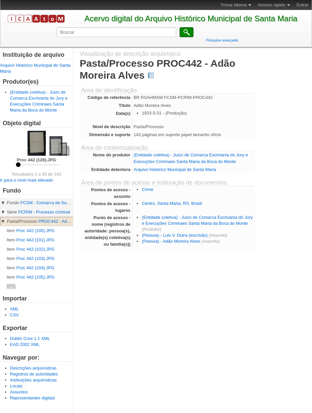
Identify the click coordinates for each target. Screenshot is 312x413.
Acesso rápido (271, 4)
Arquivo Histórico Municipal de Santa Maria (174, 169)
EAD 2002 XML (25, 344)
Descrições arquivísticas (33, 368)
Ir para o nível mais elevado (26, 180)
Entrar (302, 4)
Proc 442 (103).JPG (35, 258)
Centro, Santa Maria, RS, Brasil (172, 203)
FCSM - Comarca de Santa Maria (53, 202)
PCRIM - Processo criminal (44, 211)
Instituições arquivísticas (33, 379)
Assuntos (19, 391)
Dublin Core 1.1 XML (30, 338)
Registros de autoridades (34, 374)
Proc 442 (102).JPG (35, 249)
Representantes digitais (32, 397)
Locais (16, 385)
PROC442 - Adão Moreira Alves (69, 221)
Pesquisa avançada (222, 40)
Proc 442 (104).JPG (35, 267)
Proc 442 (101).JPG (35, 239)
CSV (14, 314)
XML (14, 308)
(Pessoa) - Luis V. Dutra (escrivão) (174, 235)
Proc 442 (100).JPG (35, 230)
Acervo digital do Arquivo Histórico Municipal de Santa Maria (190, 18)
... (11, 286)
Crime (147, 189)
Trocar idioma (233, 4)
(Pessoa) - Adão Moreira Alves (171, 241)
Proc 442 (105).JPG (35, 277)
